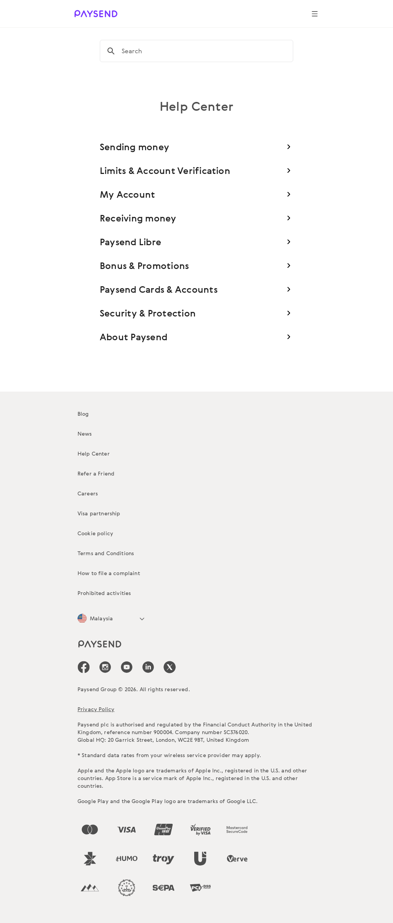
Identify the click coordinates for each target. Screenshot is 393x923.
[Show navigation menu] (314, 13)
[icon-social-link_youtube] (127, 667)
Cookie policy (95, 533)
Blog (83, 413)
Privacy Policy (96, 709)
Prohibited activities (104, 593)
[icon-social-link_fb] (84, 667)
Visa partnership (99, 513)
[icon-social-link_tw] (169, 667)
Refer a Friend (96, 473)
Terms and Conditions (106, 553)
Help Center (94, 453)
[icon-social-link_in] (105, 667)
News (85, 433)
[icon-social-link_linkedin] (148, 667)
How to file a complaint (109, 573)
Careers (88, 493)
